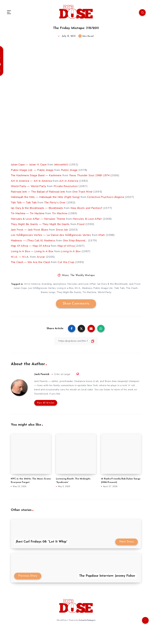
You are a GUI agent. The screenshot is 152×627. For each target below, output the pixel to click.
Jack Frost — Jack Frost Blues (30, 228)
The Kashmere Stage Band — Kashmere (36, 175)
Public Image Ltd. (103, 286)
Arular (41, 255)
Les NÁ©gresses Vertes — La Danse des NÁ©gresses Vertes (51, 234)
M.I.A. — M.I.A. (20, 255)
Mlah (102, 234)
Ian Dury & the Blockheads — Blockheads (37, 207)
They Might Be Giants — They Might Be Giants (40, 223)
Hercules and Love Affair (81, 282)
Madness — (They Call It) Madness (33, 239)
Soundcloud (41, 392)
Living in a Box (65, 286)
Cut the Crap (66, 260)
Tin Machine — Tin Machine (28, 212)
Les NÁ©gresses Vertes (42, 286)
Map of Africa (67, 244)
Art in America (69, 180)
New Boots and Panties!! (87, 207)
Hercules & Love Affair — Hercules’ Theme (38, 218)
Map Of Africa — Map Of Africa (30, 244)
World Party (104, 290)
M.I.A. (78, 286)
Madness (87, 286)
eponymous (59, 282)
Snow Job (62, 228)
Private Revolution (66, 186)
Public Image (69, 170)
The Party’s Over (56, 202)
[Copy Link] (76, 339)
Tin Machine (60, 212)
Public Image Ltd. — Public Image (32, 170)
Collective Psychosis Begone (106, 196)
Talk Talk (119, 286)
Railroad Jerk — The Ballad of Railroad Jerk (38, 191)
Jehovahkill (61, 164)
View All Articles (45, 401)
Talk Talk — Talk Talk (24, 202)
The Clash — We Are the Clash (30, 260)
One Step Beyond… (75, 239)
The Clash (132, 286)
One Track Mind (83, 191)
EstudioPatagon (87, 618)
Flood (81, 223)
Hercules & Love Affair (88, 218)
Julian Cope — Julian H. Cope (29, 164)
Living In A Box (71, 250)
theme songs (48, 290)
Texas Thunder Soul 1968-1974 (90, 175)
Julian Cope (20, 286)
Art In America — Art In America (31, 180)
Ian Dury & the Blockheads (112, 282)
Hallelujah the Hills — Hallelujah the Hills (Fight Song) (45, 196)
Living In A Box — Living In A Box (32, 250)
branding (47, 282)
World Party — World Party (29, 186)
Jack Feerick (42, 372)
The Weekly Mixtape (82, 273)
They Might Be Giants (69, 290)
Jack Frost (134, 282)
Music (65, 273)
